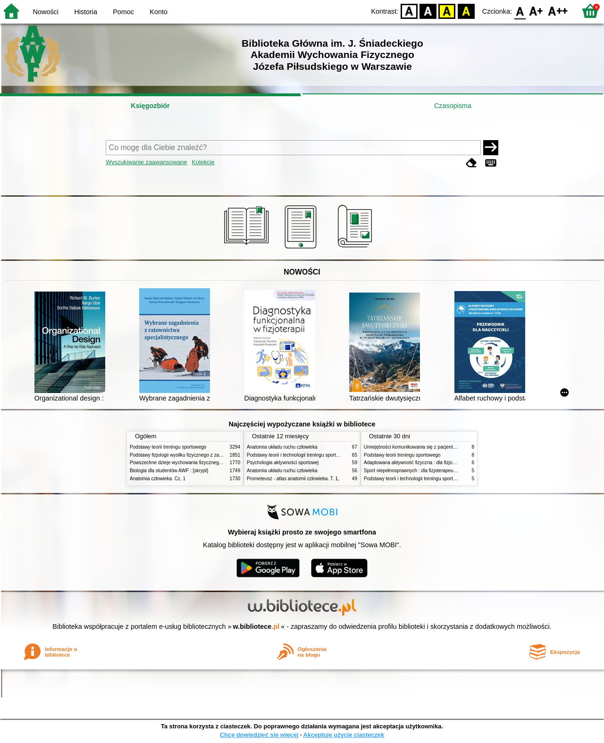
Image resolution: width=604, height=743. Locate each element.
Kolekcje (203, 162)
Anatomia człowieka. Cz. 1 (157, 478)
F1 (536, 11)
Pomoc (123, 12)
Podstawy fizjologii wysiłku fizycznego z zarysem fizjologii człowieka (201, 455)
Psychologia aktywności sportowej (283, 462)
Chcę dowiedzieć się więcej (259, 734)
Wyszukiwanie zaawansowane (146, 162)
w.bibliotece (256, 626)
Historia (85, 12)
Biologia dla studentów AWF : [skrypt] (169, 470)
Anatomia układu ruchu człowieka (282, 447)
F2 (558, 11)
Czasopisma (452, 105)
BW (428, 11)
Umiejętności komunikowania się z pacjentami (412, 447)
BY (466, 11)
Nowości (46, 12)
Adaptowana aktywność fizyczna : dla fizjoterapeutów (420, 462)
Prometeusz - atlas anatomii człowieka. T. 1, (293, 478)
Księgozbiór (150, 105)
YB (447, 11)
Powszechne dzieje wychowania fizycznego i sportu (184, 462)
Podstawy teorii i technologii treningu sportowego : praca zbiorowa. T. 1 (438, 478)
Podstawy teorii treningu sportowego (168, 447)
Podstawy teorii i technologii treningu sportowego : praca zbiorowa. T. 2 (321, 455)
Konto (159, 12)
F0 (519, 11)
